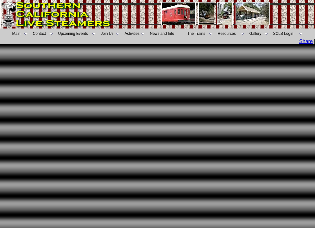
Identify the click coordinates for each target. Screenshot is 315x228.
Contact (39, 33)
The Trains (196, 33)
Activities (132, 33)
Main (16, 33)
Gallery (255, 33)
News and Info (162, 33)
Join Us (107, 33)
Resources (227, 33)
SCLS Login (283, 33)
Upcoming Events (73, 33)
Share (306, 41)
